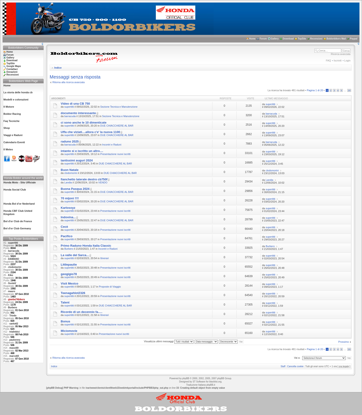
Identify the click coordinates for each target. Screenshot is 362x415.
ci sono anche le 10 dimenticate (83, 122)
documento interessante (78, 113)
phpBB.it (210, 385)
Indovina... (68, 217)
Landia (68, 182)
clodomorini (14, 267)
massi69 (13, 348)
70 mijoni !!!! (70, 198)
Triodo (13, 315)
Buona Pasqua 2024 (75, 189)
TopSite (302, 38)
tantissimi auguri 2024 (77, 160)
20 (349, 90)
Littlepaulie (69, 264)
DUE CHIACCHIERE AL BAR (116, 125)
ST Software (199, 381)
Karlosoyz (68, 207)
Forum (263, 38)
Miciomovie (69, 331)
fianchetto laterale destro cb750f (84, 179)
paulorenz (14, 340)
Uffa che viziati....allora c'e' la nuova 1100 (90, 132)
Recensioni (316, 38)
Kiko (10, 275)
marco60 (14, 356)
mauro (11, 291)
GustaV (12, 283)
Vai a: (297, 357)
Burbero (12, 307)
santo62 (13, 323)
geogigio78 (69, 274)
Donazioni (12, 72)
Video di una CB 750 (75, 103)
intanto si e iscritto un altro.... (82, 151)
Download (288, 38)
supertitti (13, 243)
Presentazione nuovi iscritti (115, 154)
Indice (58, 67)
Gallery (275, 38)
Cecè (64, 226)
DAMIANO (13, 259)
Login (347, 60)
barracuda (13, 251)
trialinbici (14, 331)
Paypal (353, 38)
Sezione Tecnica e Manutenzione (118, 106)
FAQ (328, 60)
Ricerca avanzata (340, 54)
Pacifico (66, 236)
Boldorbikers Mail (336, 38)
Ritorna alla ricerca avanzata (68, 82)
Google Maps (13, 66)
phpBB (185, 378)
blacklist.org (215, 381)
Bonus (65, 321)
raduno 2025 (70, 141)
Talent (65, 302)
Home (252, 38)
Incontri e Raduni (111, 144)
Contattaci (12, 69)
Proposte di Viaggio (110, 286)
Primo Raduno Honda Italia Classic (86, 245)
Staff (283, 366)
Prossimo (343, 341)
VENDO (102, 182)
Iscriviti (338, 60)
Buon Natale (69, 170)
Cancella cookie (295, 366)
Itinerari (104, 258)
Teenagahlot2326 (73, 293)
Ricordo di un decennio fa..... (81, 312)
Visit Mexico (69, 283)
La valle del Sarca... (75, 255)
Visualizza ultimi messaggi (168, 341)
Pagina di (315, 90)
